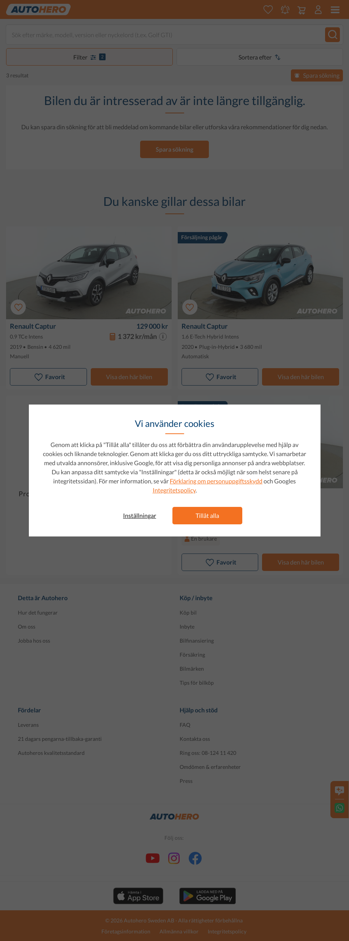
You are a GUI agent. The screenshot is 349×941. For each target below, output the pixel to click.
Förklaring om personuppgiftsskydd (216, 481)
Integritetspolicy (174, 490)
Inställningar (139, 515)
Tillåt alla (207, 515)
